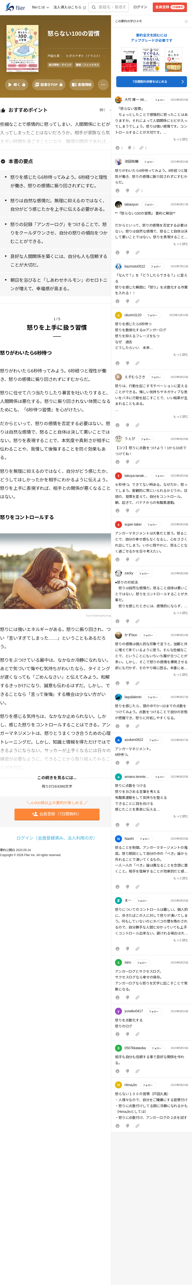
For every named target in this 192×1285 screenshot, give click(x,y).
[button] (151, 124)
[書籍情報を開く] (81, 84)
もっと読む (180, 139)
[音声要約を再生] (16, 84)
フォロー (160, 100)
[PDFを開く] (49, 84)
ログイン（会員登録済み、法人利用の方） (56, 838)
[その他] (103, 84)
